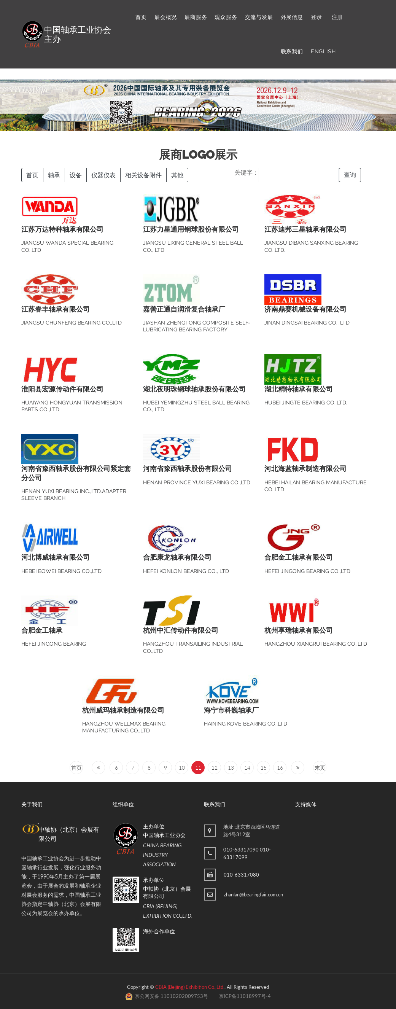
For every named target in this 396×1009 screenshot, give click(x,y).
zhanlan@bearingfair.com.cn (253, 894)
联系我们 (292, 51)
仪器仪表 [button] (103, 174)
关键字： (246, 172)
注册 (337, 17)
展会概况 (165, 17)
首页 (141, 17)
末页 (320, 767)
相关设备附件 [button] (143, 174)
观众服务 (226, 17)
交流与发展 (259, 17)
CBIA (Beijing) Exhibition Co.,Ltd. (189, 987)
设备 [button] (76, 174)
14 (247, 767)
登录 (316, 17)
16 (280, 767)
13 (231, 767)
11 (198, 767)
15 (264, 767)
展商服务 (195, 17)
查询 (350, 175)
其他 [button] (177, 174)
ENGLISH (323, 51)
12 (215, 767)
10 (182, 767)
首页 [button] (32, 174)
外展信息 (292, 17)
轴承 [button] (54, 174)
